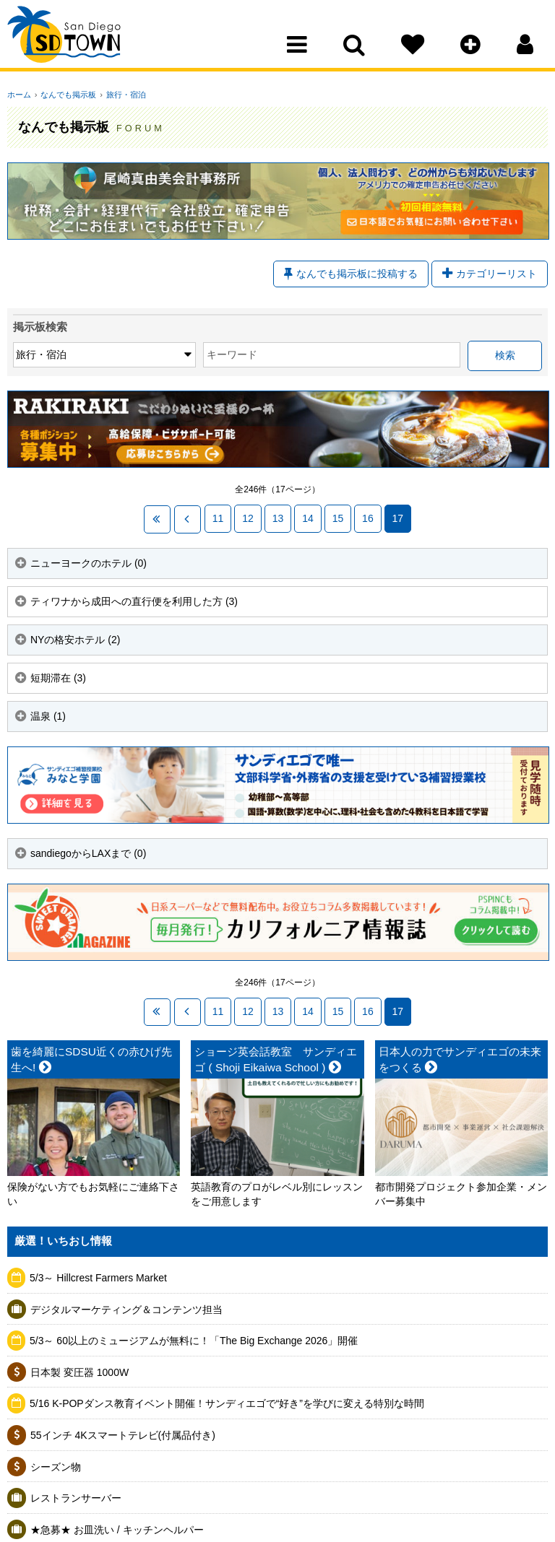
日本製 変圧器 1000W (79, 1372)
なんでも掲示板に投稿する (351, 274)
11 (216, 519)
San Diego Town (70, 40)
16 (365, 519)
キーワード (180, 356)
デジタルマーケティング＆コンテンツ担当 (126, 1309)
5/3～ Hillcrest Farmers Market (98, 1278)
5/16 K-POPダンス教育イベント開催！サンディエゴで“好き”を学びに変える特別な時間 (227, 1403)
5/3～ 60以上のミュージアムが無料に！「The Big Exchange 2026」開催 (194, 1340)
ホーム (19, 94)
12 (245, 519)
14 (305, 519)
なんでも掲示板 (66, 94)
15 (336, 519)
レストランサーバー (75, 1498)
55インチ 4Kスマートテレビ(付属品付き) (122, 1435)
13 (276, 519)
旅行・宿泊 (121, 94)
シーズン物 (55, 1467)
